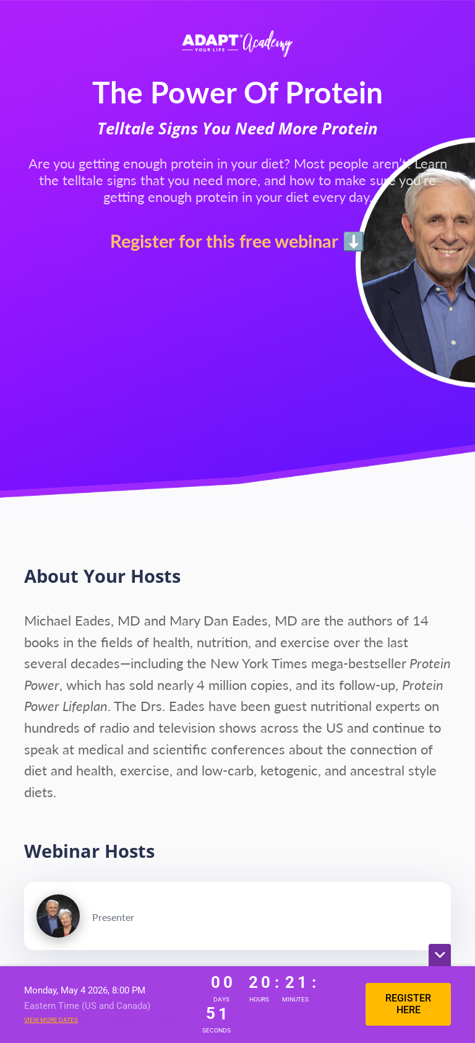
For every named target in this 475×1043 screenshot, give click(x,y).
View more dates (51, 1019)
